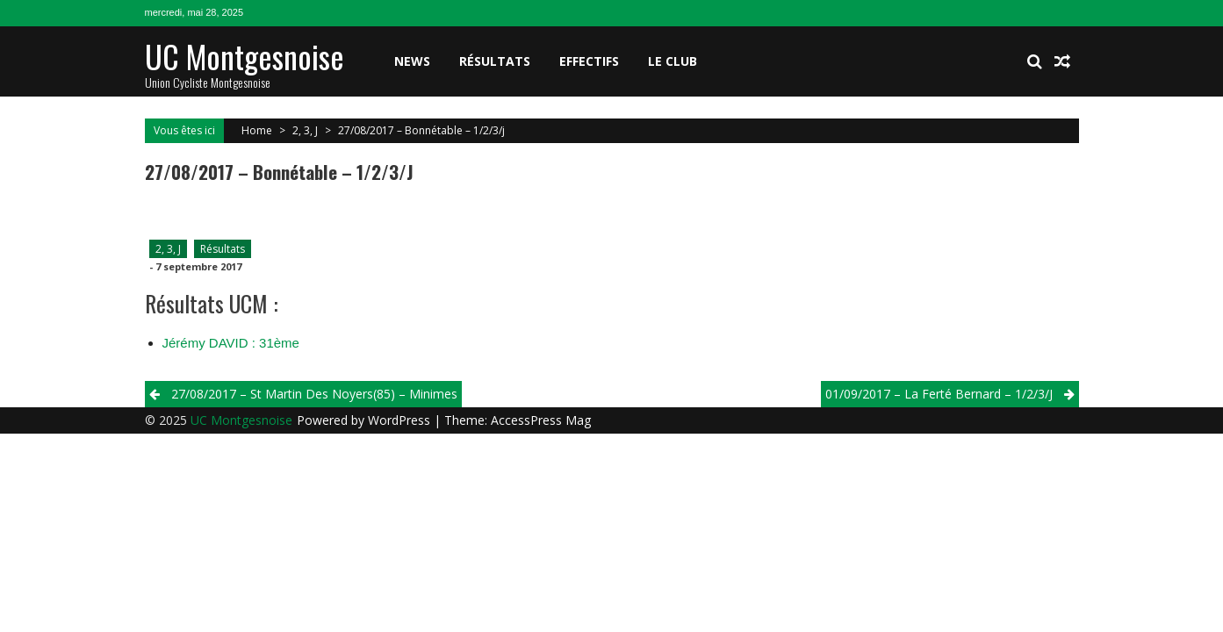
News (412, 61)
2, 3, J (305, 130)
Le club (672, 61)
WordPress (401, 420)
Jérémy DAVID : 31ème (230, 342)
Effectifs (589, 61)
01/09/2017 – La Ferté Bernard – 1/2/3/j (939, 393)
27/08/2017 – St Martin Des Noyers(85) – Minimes (314, 393)
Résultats (494, 61)
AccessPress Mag (541, 420)
